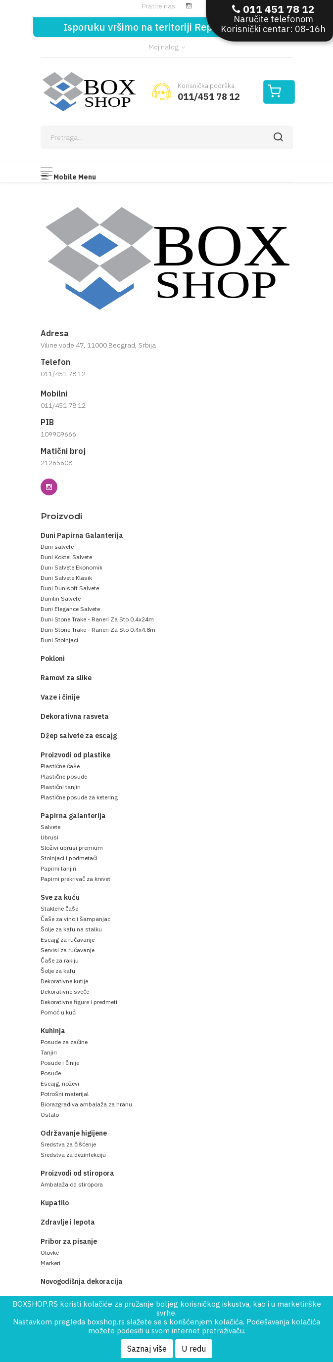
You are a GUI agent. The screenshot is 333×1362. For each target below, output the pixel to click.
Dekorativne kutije (64, 981)
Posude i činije (60, 1062)
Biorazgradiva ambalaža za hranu (86, 1104)
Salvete (50, 827)
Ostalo (50, 1114)
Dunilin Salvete (61, 598)
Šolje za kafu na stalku (71, 929)
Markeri (50, 1263)
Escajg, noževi (60, 1083)
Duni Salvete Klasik (66, 577)
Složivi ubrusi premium (72, 847)
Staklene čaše (59, 908)
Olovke (50, 1252)
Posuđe (51, 1073)
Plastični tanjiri (61, 787)
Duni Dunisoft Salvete (70, 588)
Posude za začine (64, 1042)
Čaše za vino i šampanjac (75, 919)
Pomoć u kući (59, 1012)
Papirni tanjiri (58, 868)
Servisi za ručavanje (68, 950)
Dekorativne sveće (65, 991)
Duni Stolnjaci (59, 640)
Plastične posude (64, 776)
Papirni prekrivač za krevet (75, 878)
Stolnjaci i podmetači (69, 858)
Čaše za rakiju (60, 960)
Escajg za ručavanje (68, 939)
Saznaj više (147, 1349)
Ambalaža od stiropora (72, 1184)
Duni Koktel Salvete (66, 557)
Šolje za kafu (58, 970)
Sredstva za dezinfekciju (73, 1154)
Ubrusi (49, 837)
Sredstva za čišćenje (68, 1144)
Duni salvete (57, 546)
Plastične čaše (60, 766)
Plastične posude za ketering (79, 797)
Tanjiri (49, 1052)
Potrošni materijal (65, 1094)
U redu (194, 1349)
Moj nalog (166, 47)
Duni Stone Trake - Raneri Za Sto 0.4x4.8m (98, 629)
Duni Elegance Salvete (70, 609)
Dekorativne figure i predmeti (79, 1002)
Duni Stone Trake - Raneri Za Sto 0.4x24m (97, 619)
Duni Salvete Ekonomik (71, 567)
